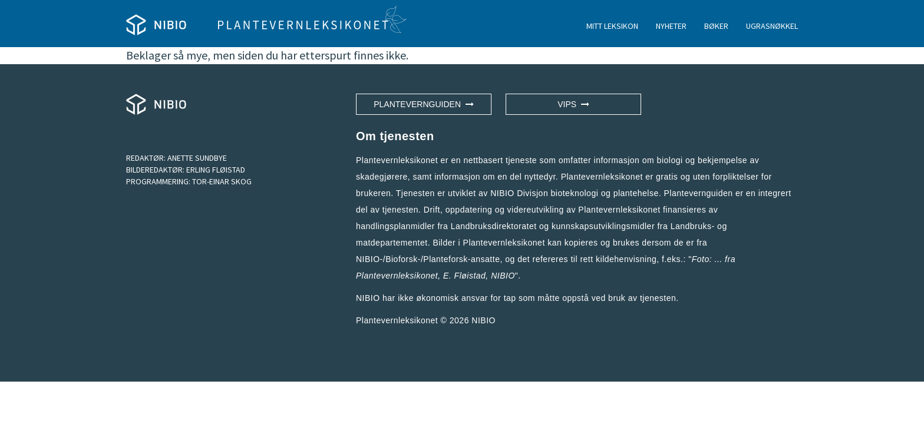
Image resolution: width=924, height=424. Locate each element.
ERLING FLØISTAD (215, 169)
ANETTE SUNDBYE (197, 158)
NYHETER (671, 26)
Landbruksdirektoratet (494, 226)
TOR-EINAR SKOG (222, 181)
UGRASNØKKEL (772, 26)
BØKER (716, 26)
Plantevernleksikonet (397, 275)
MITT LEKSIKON (612, 26)
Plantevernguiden (424, 104)
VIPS (573, 104)
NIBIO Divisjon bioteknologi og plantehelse (574, 193)
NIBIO (483, 320)
